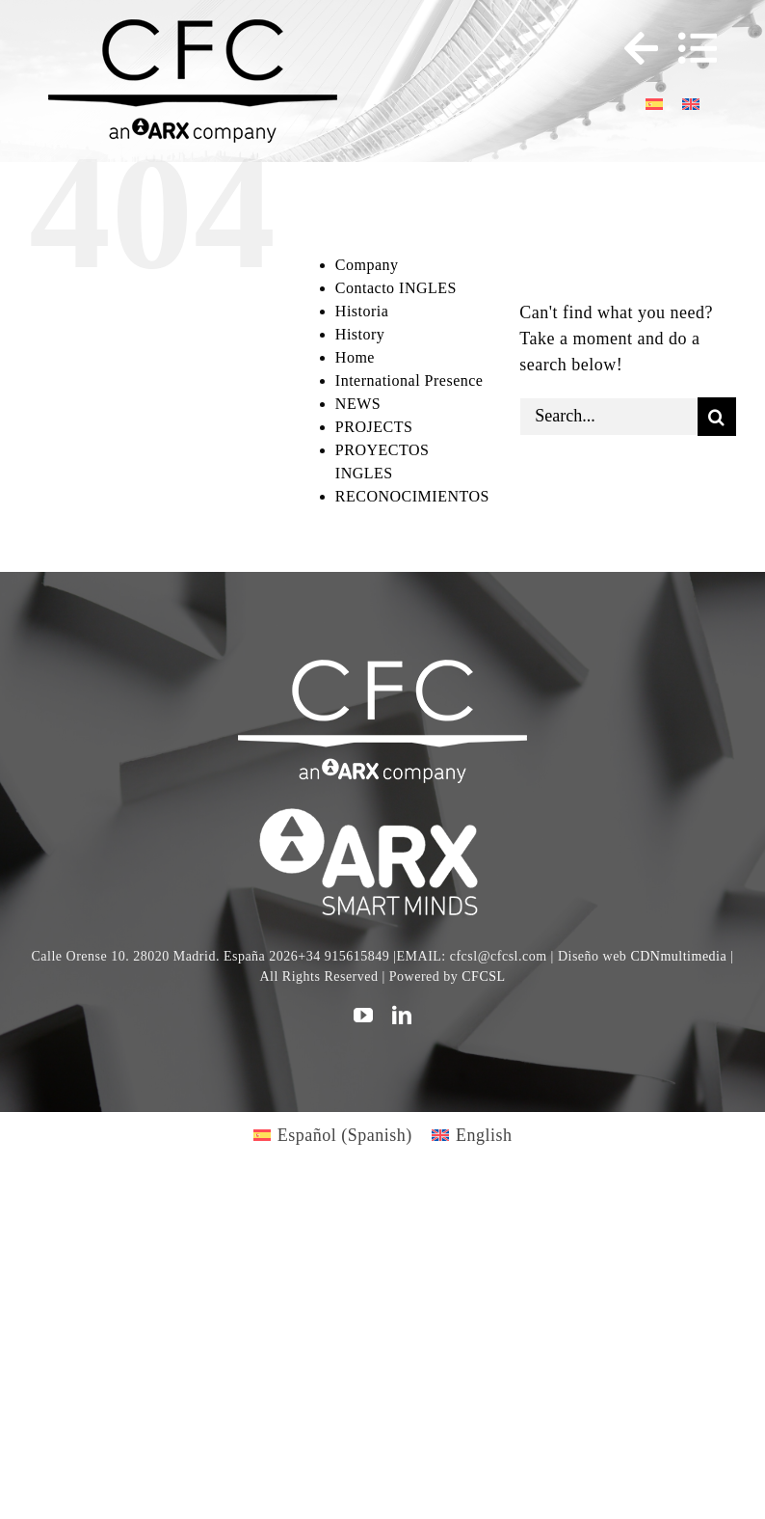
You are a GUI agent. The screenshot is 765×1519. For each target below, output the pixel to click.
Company (367, 265)
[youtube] (364, 1015)
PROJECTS (373, 427)
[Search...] (608, 416)
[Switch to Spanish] (654, 103)
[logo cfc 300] (192, 28)
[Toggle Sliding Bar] (632, 48)
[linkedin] (402, 1015)
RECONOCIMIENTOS (412, 496)
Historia (362, 311)
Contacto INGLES (396, 288)
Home (355, 357)
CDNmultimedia (678, 956)
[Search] (717, 416)
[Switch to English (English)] (472, 1135)
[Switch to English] (691, 103)
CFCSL (483, 976)
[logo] (382, 811)
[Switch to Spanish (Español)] (333, 1135)
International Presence (409, 380)
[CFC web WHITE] (382, 668)
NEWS (358, 403)
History (360, 334)
